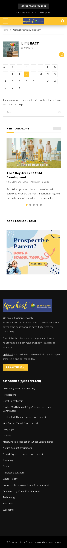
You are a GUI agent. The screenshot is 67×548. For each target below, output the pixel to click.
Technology (9, 497)
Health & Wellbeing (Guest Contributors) (24, 417)
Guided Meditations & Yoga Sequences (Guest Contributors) (27, 409)
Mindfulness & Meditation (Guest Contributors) (28, 441)
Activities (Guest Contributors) (19, 388)
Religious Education (13, 472)
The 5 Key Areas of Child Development (33, 12)
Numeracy (8, 460)
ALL (5, 67)
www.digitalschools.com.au (48, 542)
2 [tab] (30, 205)
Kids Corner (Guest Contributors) (20, 423)
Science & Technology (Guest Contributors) (26, 485)
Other (6, 466)
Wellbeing (8, 509)
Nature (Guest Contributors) (18, 448)
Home (5, 29)
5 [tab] (41, 205)
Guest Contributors (13, 401)
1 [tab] (27, 205)
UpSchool (8, 354)
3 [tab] (34, 205)
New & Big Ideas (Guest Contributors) (23, 454)
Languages (8, 429)
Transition (8, 503)
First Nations (9, 394)
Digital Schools (19, 181)
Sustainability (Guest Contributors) (21, 491)
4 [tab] (37, 205)
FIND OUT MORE (15, 367)
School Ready (10, 479)
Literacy (7, 435)
